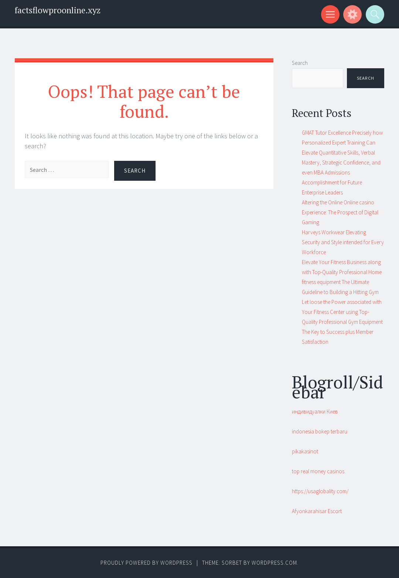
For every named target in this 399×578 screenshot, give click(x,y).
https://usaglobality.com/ (320, 491)
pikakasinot (305, 451)
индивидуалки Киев (315, 411)
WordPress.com (274, 562)
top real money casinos (318, 471)
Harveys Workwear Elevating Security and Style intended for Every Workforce (343, 242)
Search (300, 62)
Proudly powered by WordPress (146, 562)
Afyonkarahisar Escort (317, 511)
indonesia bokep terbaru (319, 431)
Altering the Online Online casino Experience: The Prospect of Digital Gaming (340, 212)
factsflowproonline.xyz (57, 10)
